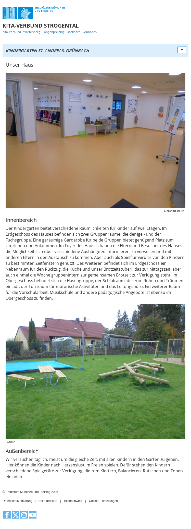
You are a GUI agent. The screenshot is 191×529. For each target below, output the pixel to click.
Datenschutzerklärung (17, 501)
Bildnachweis (73, 501)
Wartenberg (31, 32)
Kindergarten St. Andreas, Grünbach (47, 50)
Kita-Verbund (12, 32)
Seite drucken (48, 501)
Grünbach (90, 32)
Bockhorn (73, 32)
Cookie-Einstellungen (103, 501)
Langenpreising (54, 32)
